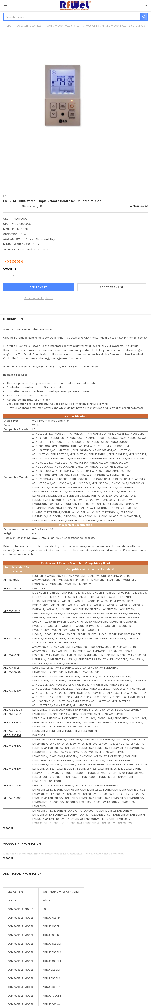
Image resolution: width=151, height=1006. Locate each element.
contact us (21, 550)
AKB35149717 (11, 580)
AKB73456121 (11, 667)
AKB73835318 (12, 731)
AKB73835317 (12, 722)
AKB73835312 (12, 714)
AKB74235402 (12, 735)
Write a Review (139, 206)
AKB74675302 (12, 785)
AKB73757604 (12, 690)
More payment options (38, 298)
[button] (111, 287)
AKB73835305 (12, 709)
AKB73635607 (12, 672)
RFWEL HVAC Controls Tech (39, 538)
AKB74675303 (12, 798)
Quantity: (10, 268)
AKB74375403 (12, 745)
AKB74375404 (12, 768)
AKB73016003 (12, 588)
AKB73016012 (11, 611)
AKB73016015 (11, 638)
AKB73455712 (11, 655)
